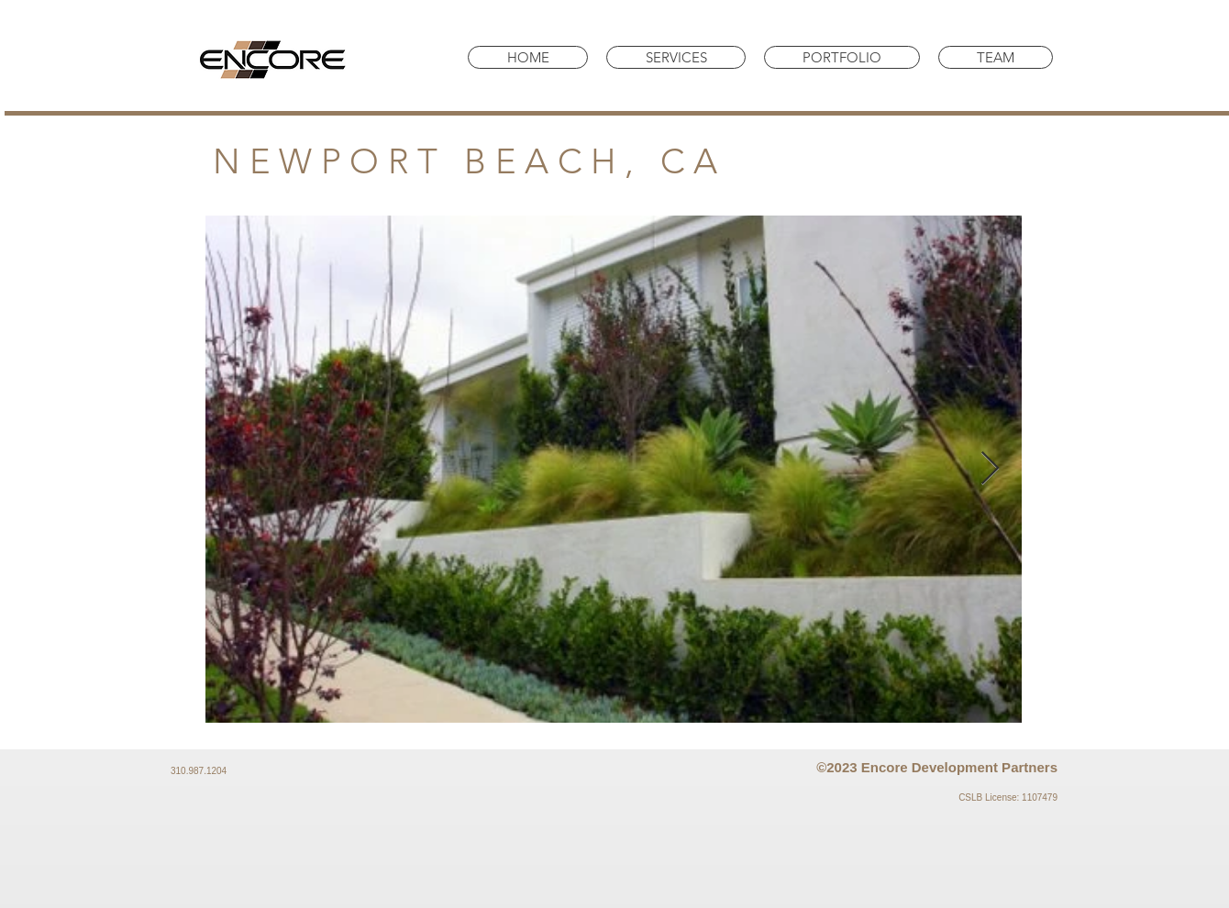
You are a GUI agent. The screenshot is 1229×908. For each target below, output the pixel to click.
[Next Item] (990, 469)
